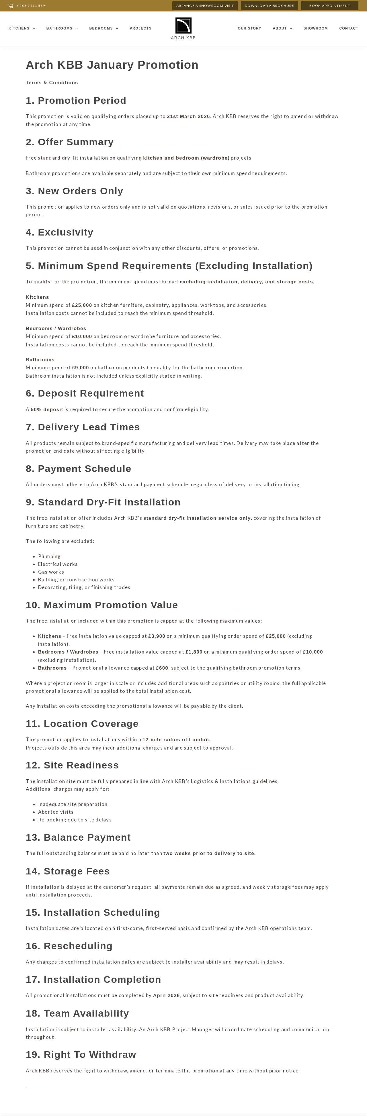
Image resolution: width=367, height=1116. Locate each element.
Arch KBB (183, 38)
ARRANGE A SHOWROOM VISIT (205, 5)
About (283, 28)
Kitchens (23, 28)
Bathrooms (63, 28)
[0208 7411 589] (11, 6)
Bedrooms (104, 28)
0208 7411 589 (31, 5)
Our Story (249, 28)
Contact (348, 28)
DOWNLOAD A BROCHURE (269, 5)
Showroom (316, 28)
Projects (141, 28)
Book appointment (329, 5)
